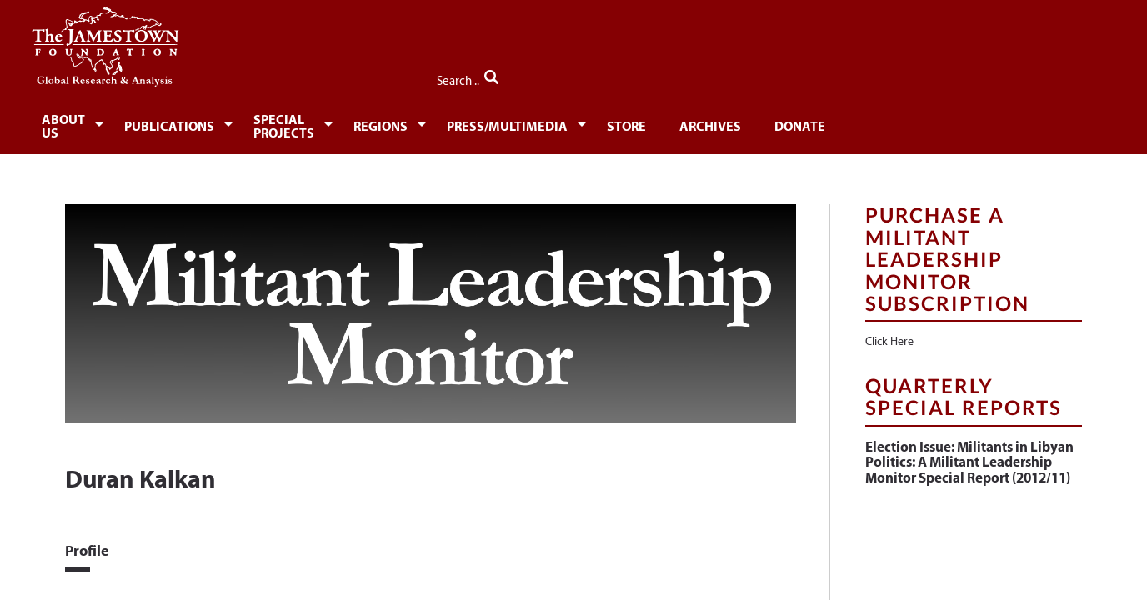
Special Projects (393, 122)
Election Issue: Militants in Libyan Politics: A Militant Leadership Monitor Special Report (969, 452)
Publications (240, 122)
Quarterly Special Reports (963, 387)
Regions (526, 122)
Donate (977, 122)
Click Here (889, 333)
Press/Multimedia (663, 122)
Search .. (1046, 76)
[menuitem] (119, 122)
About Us (117, 122)
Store (791, 122)
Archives (881, 122)
